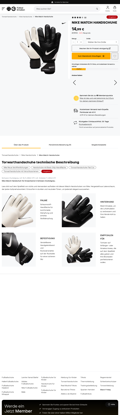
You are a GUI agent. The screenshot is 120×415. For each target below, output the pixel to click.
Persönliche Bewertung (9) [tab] (60, 145)
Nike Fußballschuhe (29, 388)
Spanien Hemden (88, 390)
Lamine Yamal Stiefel (30, 377)
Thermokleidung (87, 381)
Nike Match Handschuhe (44, 17)
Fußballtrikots (86, 394)
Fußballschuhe (8, 377)
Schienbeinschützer (108, 381)
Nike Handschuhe (25, 17)
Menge (74, 38)
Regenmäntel (105, 377)
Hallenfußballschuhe (10, 381)
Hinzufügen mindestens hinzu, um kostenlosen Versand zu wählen (93, 65)
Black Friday (105, 390)
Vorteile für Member (60, 2)
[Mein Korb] (114, 9)
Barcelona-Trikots (68, 390)
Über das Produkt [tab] (21, 145)
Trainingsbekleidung (89, 385)
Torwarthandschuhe (9, 17)
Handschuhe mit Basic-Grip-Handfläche (49, 167)
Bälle (23, 392)
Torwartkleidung (107, 385)
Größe (88, 38)
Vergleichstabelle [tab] (98, 145)
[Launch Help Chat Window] (111, 404)
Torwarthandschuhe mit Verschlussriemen (21, 171)
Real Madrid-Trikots (69, 385)
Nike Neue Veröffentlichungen (16, 167)
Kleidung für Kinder (69, 377)
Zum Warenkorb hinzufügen (91, 56)
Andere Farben (77, 75)
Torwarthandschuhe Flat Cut (82, 167)
